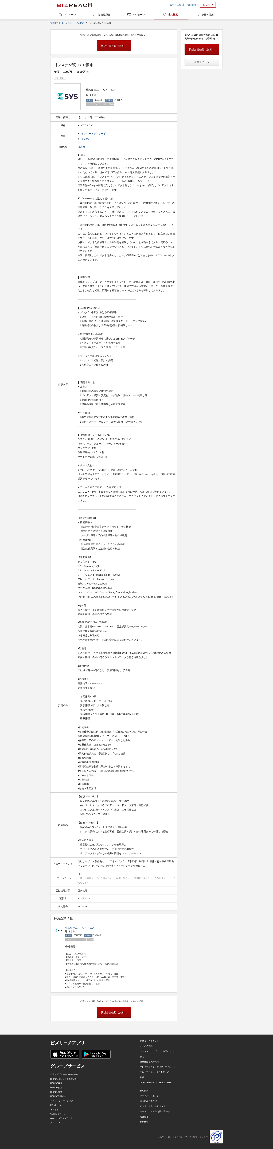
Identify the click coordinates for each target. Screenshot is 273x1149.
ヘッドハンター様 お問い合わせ (155, 1111)
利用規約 (144, 1090)
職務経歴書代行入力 (149, 1062)
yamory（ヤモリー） (60, 1114)
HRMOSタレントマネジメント (64, 1079)
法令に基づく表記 (148, 1101)
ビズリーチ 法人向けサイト (153, 1106)
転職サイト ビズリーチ (61, 23)
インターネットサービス (94, 133)
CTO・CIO (87, 125)
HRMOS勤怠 (56, 1087)
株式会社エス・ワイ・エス (79, 927)
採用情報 (144, 1122)
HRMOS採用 (56, 1083)
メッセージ (138, 14)
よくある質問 (146, 1046)
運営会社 (144, 1116)
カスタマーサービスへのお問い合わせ (158, 1051)
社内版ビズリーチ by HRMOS (64, 1074)
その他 (85, 138)
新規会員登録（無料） (114, 45)
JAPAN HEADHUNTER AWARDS (155, 1082)
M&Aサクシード (57, 1105)
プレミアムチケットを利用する (154, 1072)
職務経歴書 (104, 14)
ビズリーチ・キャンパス (61, 1101)
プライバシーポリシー (150, 1096)
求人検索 (173, 14)
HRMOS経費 (56, 1092)
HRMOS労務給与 (58, 1096)
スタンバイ (55, 1122)
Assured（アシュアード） (62, 1118)
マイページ (70, 14)
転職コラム (145, 1077)
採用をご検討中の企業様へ (184, 4)
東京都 (82, 146)
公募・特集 (207, 14)
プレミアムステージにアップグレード (158, 1067)
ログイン (208, 4)
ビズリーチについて (149, 1041)
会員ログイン (202, 61)
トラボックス (56, 1109)
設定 (142, 1056)
